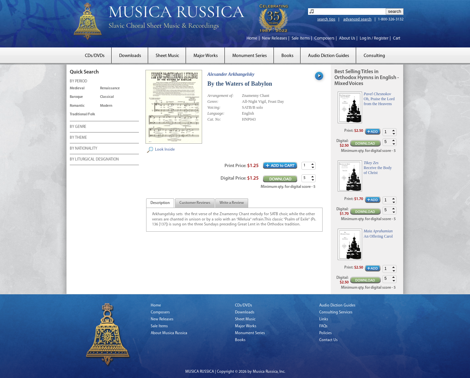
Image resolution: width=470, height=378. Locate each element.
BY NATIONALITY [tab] (83, 149)
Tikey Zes (371, 162)
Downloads (130, 55)
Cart (396, 38)
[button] (312, 164)
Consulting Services (335, 312)
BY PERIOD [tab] (78, 81)
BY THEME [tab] (78, 138)
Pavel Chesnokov (377, 94)
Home (252, 38)
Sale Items (301, 38)
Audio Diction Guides (328, 55)
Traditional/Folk (82, 114)
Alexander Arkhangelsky (230, 74)
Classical (107, 97)
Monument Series (249, 55)
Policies (325, 333)
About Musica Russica (169, 333)
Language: (215, 113)
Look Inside (165, 150)
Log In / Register (374, 38)
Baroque (76, 97)
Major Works (206, 55)
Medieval (77, 88)
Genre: (213, 101)
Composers (324, 38)
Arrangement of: (220, 95)
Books (287, 55)
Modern (106, 106)
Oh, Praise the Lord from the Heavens (379, 101)
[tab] (160, 203)
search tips (326, 19)
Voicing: (214, 107)
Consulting (374, 55)
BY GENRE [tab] (78, 127)
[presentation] (160, 203)
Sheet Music (167, 55)
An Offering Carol (378, 236)
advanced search (357, 19)
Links (323, 319)
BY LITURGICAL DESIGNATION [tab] (94, 159)
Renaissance (110, 88)
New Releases (274, 38)
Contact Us (328, 340)
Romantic (77, 106)
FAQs (323, 326)
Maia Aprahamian (378, 231)
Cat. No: (214, 119)
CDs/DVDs (95, 55)
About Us (347, 38)
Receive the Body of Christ (378, 170)
